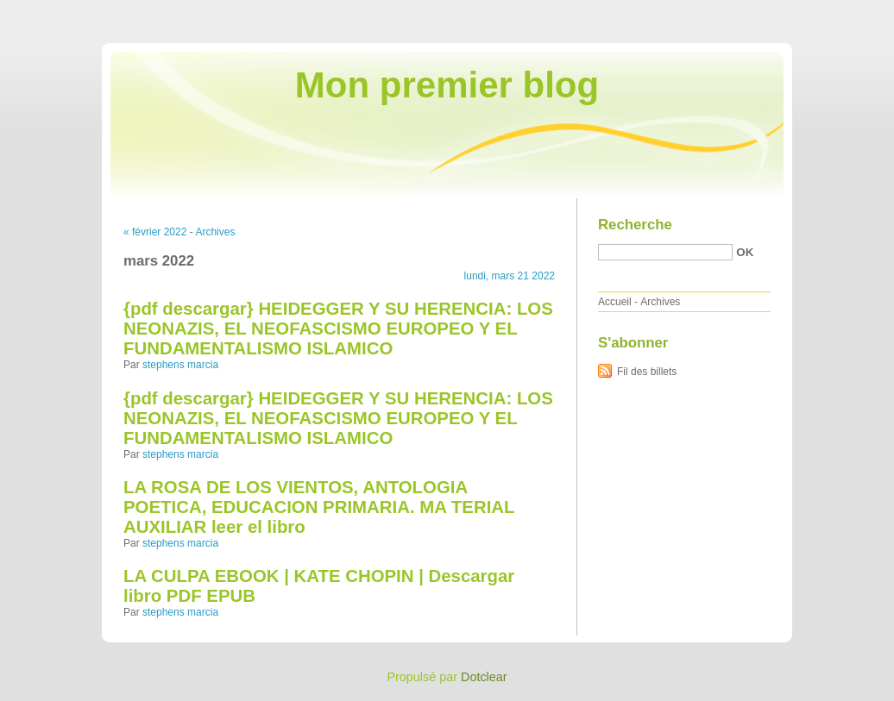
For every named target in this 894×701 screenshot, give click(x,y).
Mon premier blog (447, 85)
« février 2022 (154, 232)
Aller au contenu (682, 12)
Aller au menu (758, 12)
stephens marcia (180, 365)
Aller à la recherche (843, 12)
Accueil (615, 302)
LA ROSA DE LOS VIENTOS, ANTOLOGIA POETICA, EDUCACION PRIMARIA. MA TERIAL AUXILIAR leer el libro (318, 507)
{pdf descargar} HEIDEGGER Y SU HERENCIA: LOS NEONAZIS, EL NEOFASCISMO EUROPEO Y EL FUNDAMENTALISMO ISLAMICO (338, 328)
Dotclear (484, 677)
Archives (215, 232)
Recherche (635, 224)
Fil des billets (647, 372)
